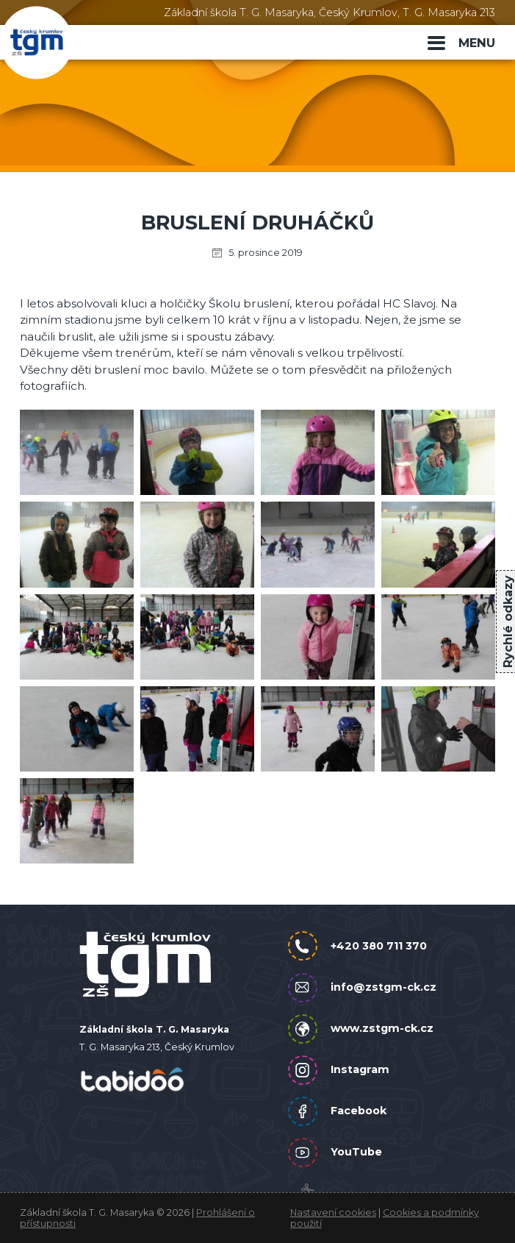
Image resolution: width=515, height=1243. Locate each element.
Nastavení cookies (333, 1212)
